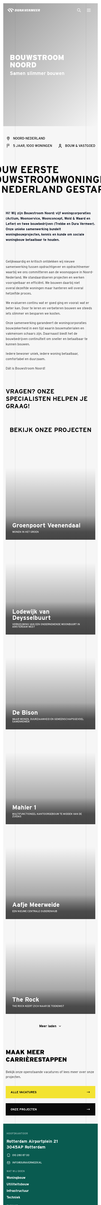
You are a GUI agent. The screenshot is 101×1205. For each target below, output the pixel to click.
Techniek (13, 1197)
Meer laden (50, 1026)
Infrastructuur (18, 1191)
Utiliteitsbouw (18, 1184)
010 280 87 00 (18, 1155)
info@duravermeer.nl (24, 1163)
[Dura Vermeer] (23, 10)
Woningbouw (16, 1178)
